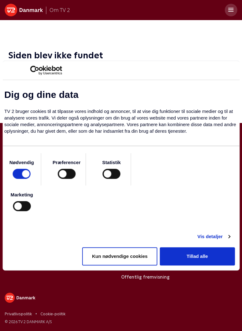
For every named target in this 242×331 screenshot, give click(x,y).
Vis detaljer (210, 236)
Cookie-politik (52, 314)
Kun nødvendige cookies (120, 256)
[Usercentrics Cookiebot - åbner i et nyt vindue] (34, 70)
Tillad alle (197, 256)
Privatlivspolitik (18, 314)
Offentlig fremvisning (145, 277)
